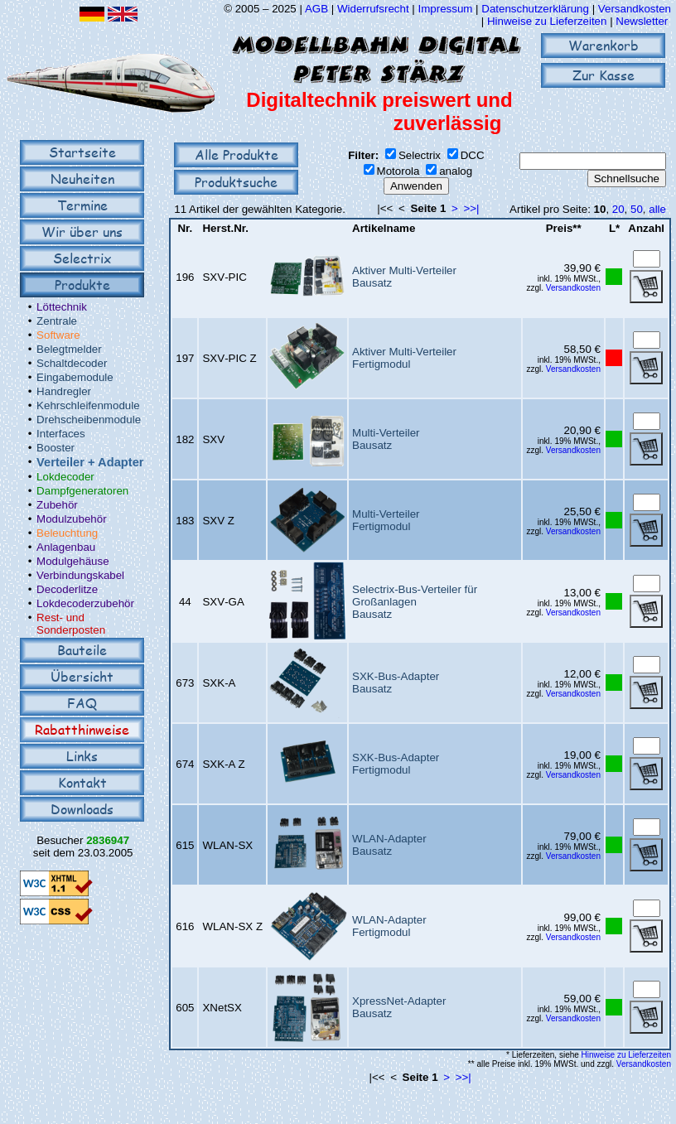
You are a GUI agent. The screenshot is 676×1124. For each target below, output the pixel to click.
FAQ (82, 702)
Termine (82, 205)
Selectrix (82, 258)
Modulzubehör (71, 519)
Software (58, 335)
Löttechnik (61, 307)
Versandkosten (634, 8)
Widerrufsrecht (373, 8)
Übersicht (82, 676)
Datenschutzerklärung (535, 8)
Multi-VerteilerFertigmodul (385, 520)
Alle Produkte (236, 154)
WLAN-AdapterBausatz (389, 844)
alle (657, 209)
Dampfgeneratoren (82, 491)
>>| (472, 208)
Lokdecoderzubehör (85, 603)
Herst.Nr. (225, 228)
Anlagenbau (65, 547)
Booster (55, 447)
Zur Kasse (603, 74)
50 (636, 209)
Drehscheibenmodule (88, 419)
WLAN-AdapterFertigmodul (389, 926)
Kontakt (82, 782)
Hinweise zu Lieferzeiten (546, 21)
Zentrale (56, 321)
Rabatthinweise (82, 729)
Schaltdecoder (71, 363)
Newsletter (642, 21)
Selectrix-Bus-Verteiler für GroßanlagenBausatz (414, 601)
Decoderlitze (67, 589)
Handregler (63, 391)
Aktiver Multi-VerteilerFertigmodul (404, 357)
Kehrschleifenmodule (87, 405)
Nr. (184, 228)
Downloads (82, 808)
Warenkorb (603, 45)
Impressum (445, 8)
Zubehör (57, 505)
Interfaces (60, 433)
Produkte (82, 284)
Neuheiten (82, 178)
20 (618, 209)
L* (614, 228)
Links (82, 755)
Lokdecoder (65, 476)
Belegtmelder (69, 349)
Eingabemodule (74, 377)
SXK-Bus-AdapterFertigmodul (395, 763)
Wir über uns (82, 231)
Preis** (564, 228)
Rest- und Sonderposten (70, 623)
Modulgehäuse (72, 561)
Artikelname (383, 228)
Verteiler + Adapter (89, 462)
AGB (316, 8)
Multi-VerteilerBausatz (385, 439)
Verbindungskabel (80, 575)
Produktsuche (236, 181)
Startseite (82, 152)
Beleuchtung (67, 533)
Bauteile (82, 649)
